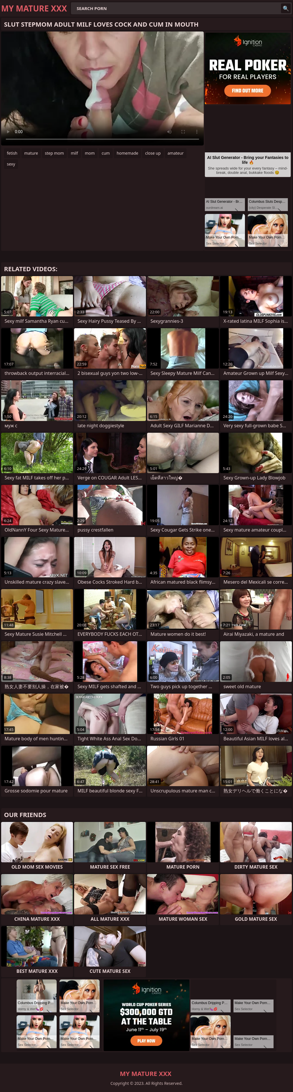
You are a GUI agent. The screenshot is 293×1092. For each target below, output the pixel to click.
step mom (54, 153)
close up (153, 153)
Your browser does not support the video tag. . (102, 88)
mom (90, 153)
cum (106, 153)
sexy (11, 164)
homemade (127, 153)
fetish (12, 153)
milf (74, 153)
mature (31, 153)
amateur (176, 153)
